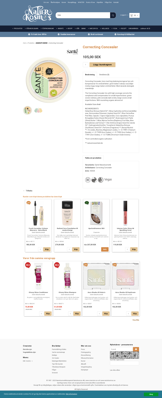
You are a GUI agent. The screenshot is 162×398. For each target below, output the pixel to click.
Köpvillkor (100, 2)
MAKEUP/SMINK (42, 43)
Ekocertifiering (86, 355)
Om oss (46, 2)
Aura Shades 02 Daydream (125, 292)
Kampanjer (84, 370)
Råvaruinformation (87, 358)
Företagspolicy (86, 352)
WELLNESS (105, 28)
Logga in (123, 15)
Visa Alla (136, 320)
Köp (46, 249)
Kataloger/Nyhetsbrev (59, 361)
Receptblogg (72, 2)
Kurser (64, 2)
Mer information (72, 394)
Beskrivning (90, 75)
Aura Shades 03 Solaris (96, 292)
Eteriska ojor (27, 349)
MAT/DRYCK (94, 28)
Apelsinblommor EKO (96, 228)
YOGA (115, 28)
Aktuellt (83, 364)
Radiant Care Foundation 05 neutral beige (67, 229)
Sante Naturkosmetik (103, 165)
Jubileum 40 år (145, 28)
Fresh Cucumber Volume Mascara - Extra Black (38, 229)
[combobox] (28, 361)
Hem (24, 43)
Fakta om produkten (93, 158)
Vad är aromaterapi (58, 352)
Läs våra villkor (115, 370)
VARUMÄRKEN (133, 28)
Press (83, 349)
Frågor (54, 370)
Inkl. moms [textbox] (27, 361)
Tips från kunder (57, 364)
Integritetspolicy (86, 367)
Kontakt (116, 2)
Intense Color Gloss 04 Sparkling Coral (125, 229)
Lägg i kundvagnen (102, 64)
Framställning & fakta (59, 349)
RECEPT (123, 28)
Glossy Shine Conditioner (38, 292)
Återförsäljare (55, 2)
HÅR (77, 28)
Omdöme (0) (104, 75)
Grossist (55, 373)
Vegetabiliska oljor (29, 352)
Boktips (54, 355)
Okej (151, 394)
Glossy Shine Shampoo (67, 292)
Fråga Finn (108, 2)
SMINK (83, 28)
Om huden (55, 358)
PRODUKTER (18, 28)
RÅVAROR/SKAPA (32, 28)
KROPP (70, 28)
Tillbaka (27, 191)
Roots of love (90, 2)
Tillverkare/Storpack (58, 367)
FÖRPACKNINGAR (48, 28)
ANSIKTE (61, 28)
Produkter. (31, 43)
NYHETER (81, 2)
